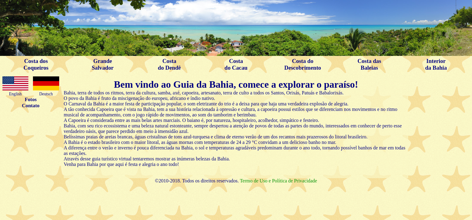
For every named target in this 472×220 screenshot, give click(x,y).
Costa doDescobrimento (302, 64)
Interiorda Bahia (436, 64)
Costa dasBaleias (369, 64)
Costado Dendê (169, 64)
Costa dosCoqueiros (36, 64)
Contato (31, 105)
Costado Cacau (236, 64)
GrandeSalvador (103, 64)
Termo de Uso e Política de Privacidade (278, 180)
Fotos (31, 99)
